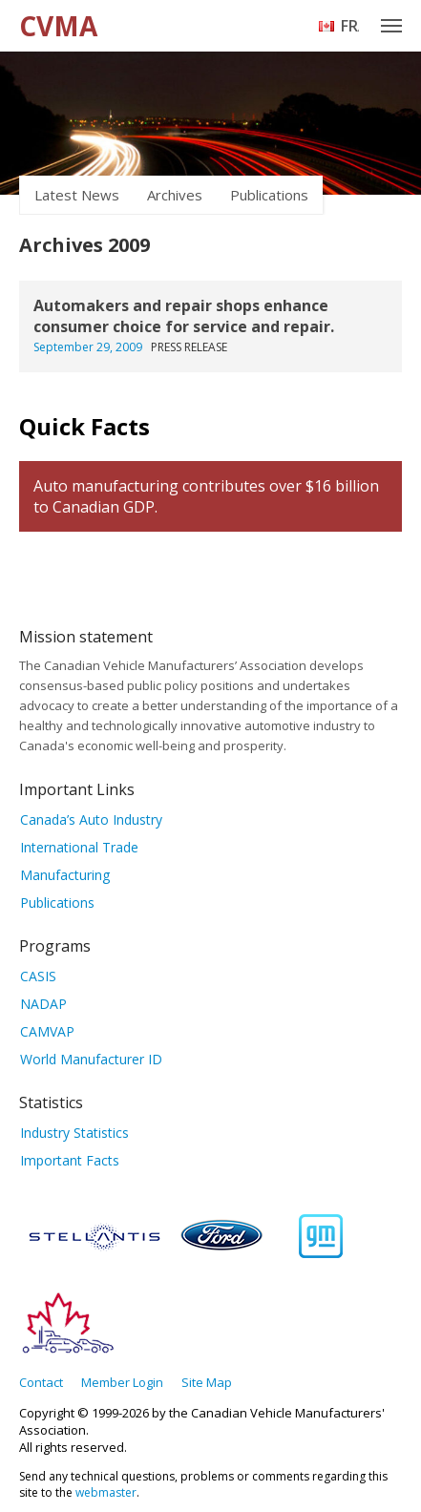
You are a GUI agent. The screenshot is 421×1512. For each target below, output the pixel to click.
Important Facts (69, 1160)
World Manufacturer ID (91, 1059)
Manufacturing (65, 875)
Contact (41, 1382)
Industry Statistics (74, 1133)
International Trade (79, 847)
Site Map (206, 1382)
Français (350, 25)
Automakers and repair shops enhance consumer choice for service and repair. (183, 316)
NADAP (43, 1004)
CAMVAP (47, 1031)
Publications (269, 194)
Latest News (76, 194)
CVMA (58, 26)
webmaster (106, 1492)
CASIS (38, 976)
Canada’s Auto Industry (91, 819)
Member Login (122, 1382)
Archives (174, 194)
